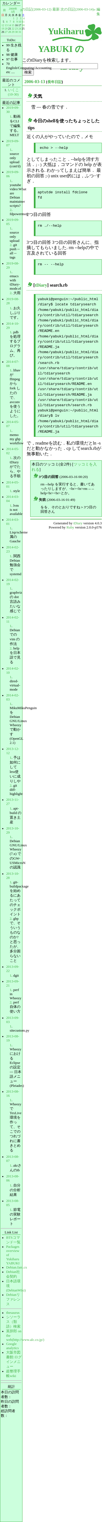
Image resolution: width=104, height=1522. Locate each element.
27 (6, 31)
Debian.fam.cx (16, 1267)
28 (9, 31)
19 (2, 28)
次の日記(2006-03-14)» (78, 9)
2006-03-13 (34, 81)
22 (13, 28)
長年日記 (54, 82)
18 (23, 25)
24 (19, 28)
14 (9, 25)
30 (16, 31)
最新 (56, 9)
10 (19, 21)
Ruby (70, 527)
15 (13, 25)
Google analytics (12, 1346)
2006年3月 (13, 10)
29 (13, 31)
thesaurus (12, 1313)
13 (6, 25)
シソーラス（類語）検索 (13, 1321)
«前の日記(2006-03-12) (34, 9)
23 (16, 28)
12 (2, 25)
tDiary (41, 284)
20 (6, 28)
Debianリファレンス (13, 1299)
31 (19, 31)
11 (23, 21)
